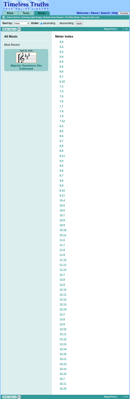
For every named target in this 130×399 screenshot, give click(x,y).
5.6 (61, 56)
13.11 (63, 334)
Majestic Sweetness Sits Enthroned (26, 67)
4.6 (61, 41)
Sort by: (7, 23)
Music (42, 13)
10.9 (62, 225)
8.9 (61, 150)
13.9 (62, 324)
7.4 (61, 91)
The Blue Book (72, 17)
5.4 (61, 47)
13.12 (63, 339)
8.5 (61, 131)
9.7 (61, 175)
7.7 (61, 106)
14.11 (63, 359)
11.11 (63, 265)
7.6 (61, 101)
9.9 (61, 185)
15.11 (63, 383)
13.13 (63, 344)
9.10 (62, 190)
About (95, 13)
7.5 (61, 96)
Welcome (83, 13)
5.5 (61, 51)
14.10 (63, 354)
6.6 (61, 71)
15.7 (62, 378)
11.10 (63, 260)
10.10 (63, 230)
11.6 (62, 240)
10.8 (62, 220)
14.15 (63, 374)
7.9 (61, 116)
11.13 (63, 269)
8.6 (61, 136)
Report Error (110, 29)
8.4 (61, 126)
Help (115, 13)
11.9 (62, 254)
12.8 (62, 279)
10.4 (62, 200)
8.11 (62, 156)
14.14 (63, 369)
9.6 (61, 170)
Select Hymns (13, 17)
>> (126, 29)
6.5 (61, 66)
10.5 (62, 205)
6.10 (62, 81)
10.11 (63, 235)
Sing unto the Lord (90, 17)
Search (105, 13)
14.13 (63, 364)
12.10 (63, 289)
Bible (10, 13)
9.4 (61, 160)
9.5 (61, 165)
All (3, 17)
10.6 (62, 210)
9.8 (61, 180)
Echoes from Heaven (54, 17)
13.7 (62, 314)
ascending (49, 23)
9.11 (62, 195)
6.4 (61, 61)
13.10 (63, 329)
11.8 (62, 250)
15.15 (63, 388)
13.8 (62, 319)
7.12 (62, 121)
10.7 (62, 215)
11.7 (62, 245)
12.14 (63, 309)
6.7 (61, 76)
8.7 (61, 141)
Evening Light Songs (32, 17)
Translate (124, 13)
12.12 (63, 299)
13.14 (63, 349)
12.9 (62, 284)
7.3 (61, 86)
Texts (26, 13)
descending (66, 23)
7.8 (61, 111)
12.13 (63, 304)
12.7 (62, 274)
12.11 (63, 294)
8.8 (61, 145)
